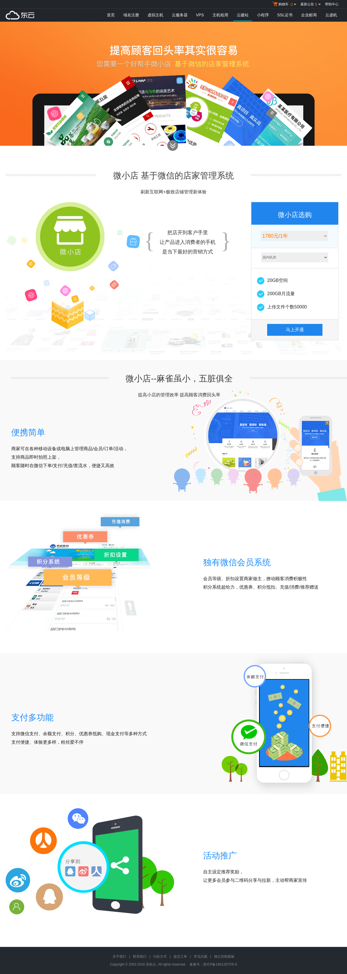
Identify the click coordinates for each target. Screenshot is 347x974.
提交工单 (180, 956)
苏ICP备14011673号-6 (220, 964)
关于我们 (119, 956)
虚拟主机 (155, 15)
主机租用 (220, 15)
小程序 (263, 15)
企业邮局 (309, 15)
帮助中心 (332, 4)
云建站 (243, 15)
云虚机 (331, 15)
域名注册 (131, 15)
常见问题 (200, 956)
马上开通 (295, 329)
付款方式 (160, 956)
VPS (200, 15)
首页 (111, 15)
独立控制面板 (224, 956)
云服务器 (180, 15)
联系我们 (139, 956)
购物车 (285, 4)
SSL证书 (285, 15)
